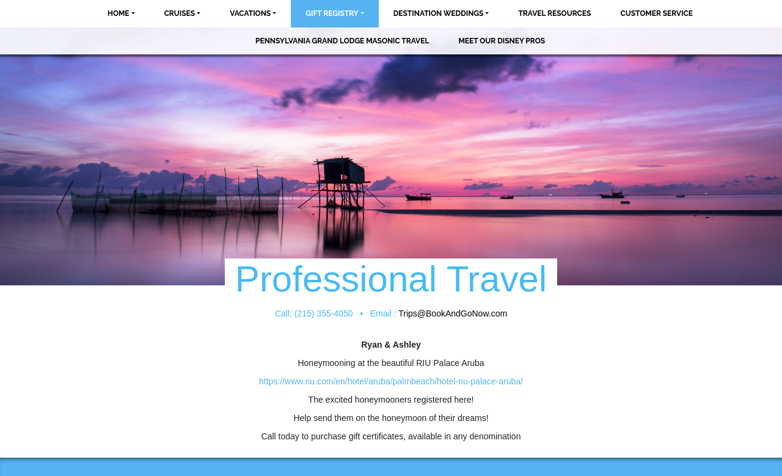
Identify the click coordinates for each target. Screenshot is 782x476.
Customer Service (656, 13)
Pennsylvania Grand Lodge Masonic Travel (342, 41)
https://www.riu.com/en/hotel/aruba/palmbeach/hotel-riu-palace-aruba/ (391, 381)
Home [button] (119, 13)
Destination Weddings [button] (438, 13)
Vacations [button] (250, 13)
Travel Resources (554, 13)
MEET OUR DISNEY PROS (501, 41)
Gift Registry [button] (331, 13)
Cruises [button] (180, 13)
